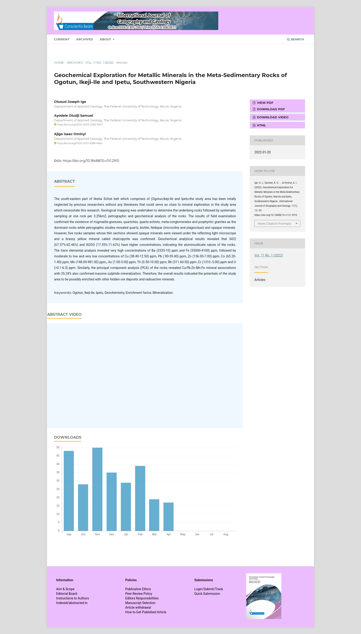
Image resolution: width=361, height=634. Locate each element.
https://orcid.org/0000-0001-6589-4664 (78, 143)
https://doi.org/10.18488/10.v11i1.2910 (91, 161)
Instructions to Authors (72, 598)
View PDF (264, 102)
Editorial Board (66, 593)
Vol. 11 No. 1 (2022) (99, 62)
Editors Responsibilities (142, 598)
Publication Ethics (138, 589)
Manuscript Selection (140, 603)
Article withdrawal (138, 607)
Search (295, 39)
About (106, 39)
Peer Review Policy (138, 593)
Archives (84, 39)
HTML (261, 125)
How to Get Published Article (145, 612)
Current (62, 39)
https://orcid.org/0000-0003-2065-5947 (78, 124)
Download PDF (270, 109)
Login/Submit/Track (208, 589)
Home (59, 62)
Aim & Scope (65, 589)
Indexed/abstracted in (71, 603)
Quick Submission (207, 593)
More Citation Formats (274, 223)
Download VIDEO (272, 117)
